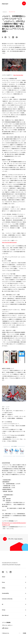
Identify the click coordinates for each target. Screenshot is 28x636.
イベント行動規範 (6, 622)
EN (19, 633)
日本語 (24, 633)
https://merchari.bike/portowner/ (9, 242)
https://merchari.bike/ (18, 75)
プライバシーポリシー (7, 625)
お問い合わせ (5, 628)
